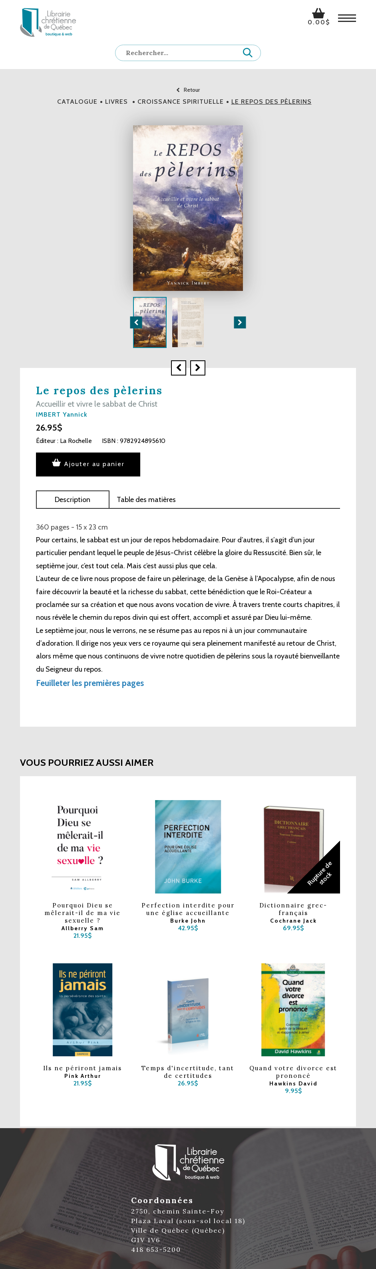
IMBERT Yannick (62, 414)
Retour (188, 89)
